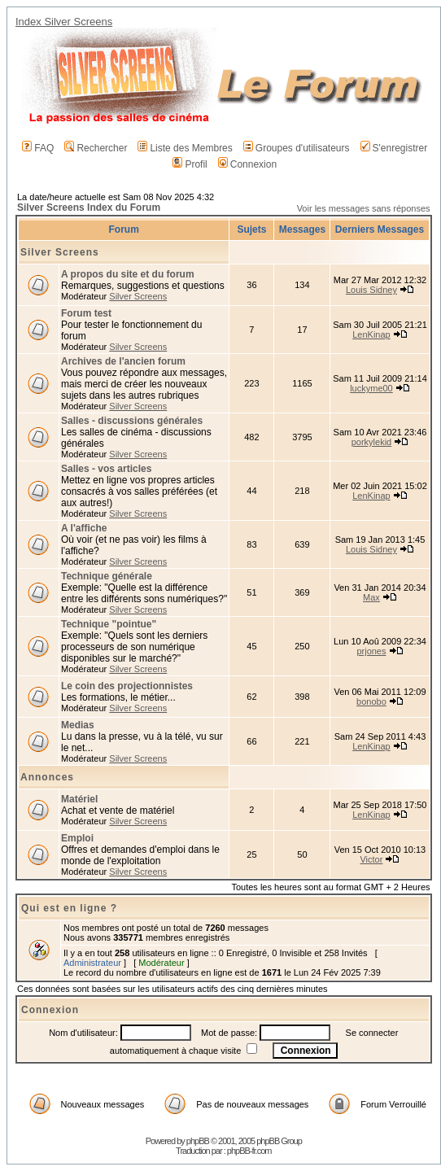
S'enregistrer (394, 148)
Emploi (77, 838)
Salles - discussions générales (132, 420)
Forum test (86, 313)
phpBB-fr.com (249, 1151)
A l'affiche (84, 528)
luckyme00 (371, 388)
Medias (77, 725)
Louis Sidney (371, 290)
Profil (189, 164)
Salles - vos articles (106, 468)
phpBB (197, 1141)
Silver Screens (59, 252)
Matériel (79, 799)
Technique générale (106, 576)
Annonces (47, 777)
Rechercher (95, 148)
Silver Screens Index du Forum (88, 207)
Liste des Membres (185, 148)
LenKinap (371, 334)
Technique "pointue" (108, 624)
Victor (371, 859)
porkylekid (371, 442)
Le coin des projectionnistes (127, 686)
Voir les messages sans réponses (363, 208)
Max (371, 597)
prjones (371, 651)
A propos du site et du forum (127, 274)
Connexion (247, 164)
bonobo (371, 701)
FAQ (38, 148)
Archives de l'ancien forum (123, 361)
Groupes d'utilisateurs (296, 148)
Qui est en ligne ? (69, 908)
